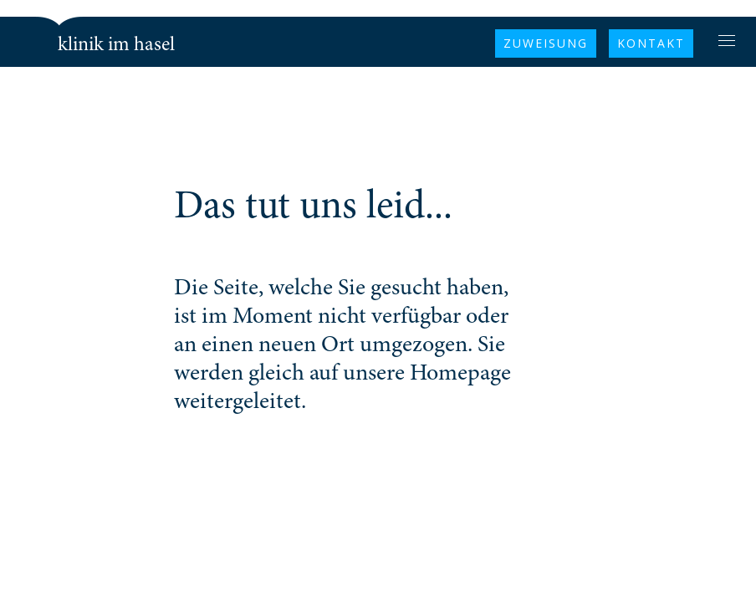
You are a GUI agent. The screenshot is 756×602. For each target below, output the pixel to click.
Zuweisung (545, 43)
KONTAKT (651, 43)
